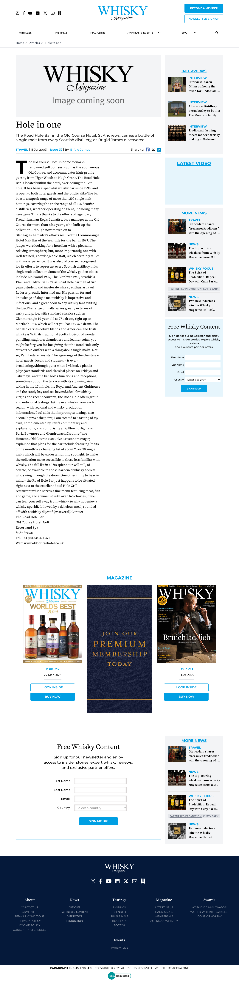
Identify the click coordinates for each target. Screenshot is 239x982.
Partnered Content (74, 912)
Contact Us (29, 907)
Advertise (29, 912)
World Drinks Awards (209, 907)
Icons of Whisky (209, 916)
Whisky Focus (201, 268)
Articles (25, 32)
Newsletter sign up (204, 19)
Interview (198, 78)
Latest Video (194, 163)
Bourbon (119, 921)
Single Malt (119, 916)
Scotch (119, 925)
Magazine (97, 32)
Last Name (178, 364)
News (193, 244)
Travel (23, 149)
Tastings (61, 32)
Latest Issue (164, 907)
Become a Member (204, 8)
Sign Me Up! (194, 388)
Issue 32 (56, 149)
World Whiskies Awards (209, 912)
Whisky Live (119, 947)
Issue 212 (53, 669)
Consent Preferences (29, 929)
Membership (164, 916)
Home (20, 43)
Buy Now (52, 696)
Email (180, 372)
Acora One (180, 968)
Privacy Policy (29, 921)
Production (74, 921)
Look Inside (53, 687)
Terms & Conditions (29, 916)
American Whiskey (164, 921)
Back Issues (164, 912)
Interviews (74, 916)
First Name (177, 357)
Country (179, 379)
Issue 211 (186, 669)
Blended (119, 912)
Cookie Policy (29, 925)
